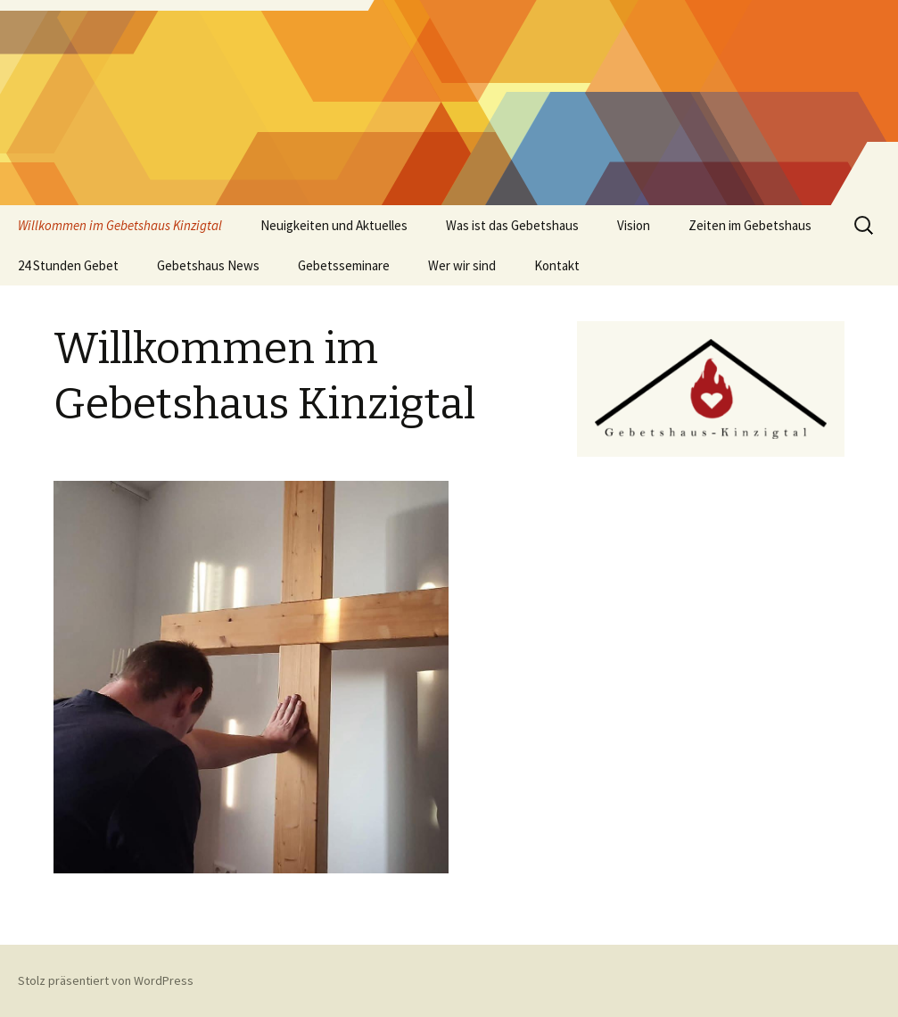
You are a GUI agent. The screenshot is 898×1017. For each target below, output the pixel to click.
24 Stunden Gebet (68, 265)
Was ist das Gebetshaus (512, 225)
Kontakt (557, 265)
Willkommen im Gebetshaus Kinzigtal (120, 225)
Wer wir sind (462, 265)
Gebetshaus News (208, 265)
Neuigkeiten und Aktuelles (334, 225)
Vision (633, 225)
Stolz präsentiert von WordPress (106, 980)
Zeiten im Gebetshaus (749, 225)
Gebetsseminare (344, 265)
